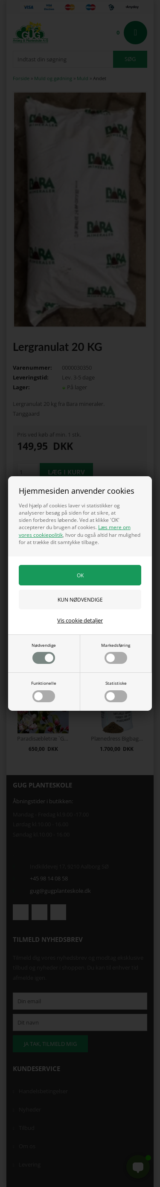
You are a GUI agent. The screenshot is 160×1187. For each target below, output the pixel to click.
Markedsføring (115, 653)
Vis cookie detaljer (80, 620)
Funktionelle (43, 691)
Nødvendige (44, 653)
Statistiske (116, 691)
